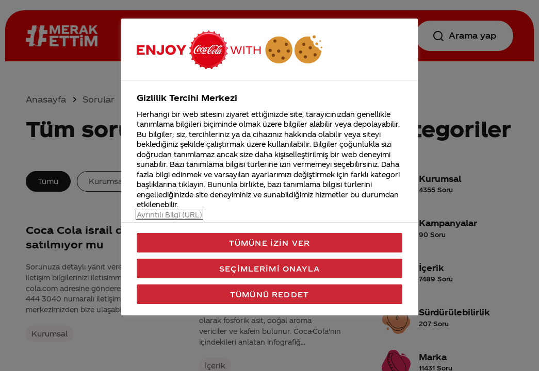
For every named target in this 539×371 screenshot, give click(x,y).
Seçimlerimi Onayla (269, 268)
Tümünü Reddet (269, 294)
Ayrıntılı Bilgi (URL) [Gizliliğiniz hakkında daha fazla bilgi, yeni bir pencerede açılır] (169, 214)
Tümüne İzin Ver (269, 242)
